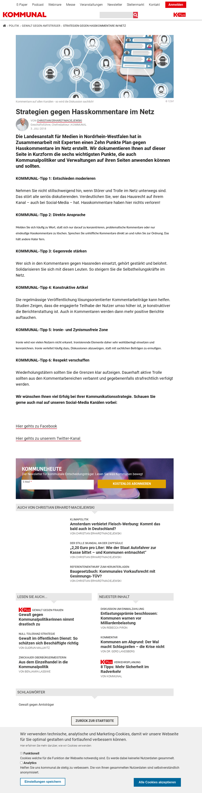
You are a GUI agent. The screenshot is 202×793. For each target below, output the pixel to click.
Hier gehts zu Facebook (36, 426)
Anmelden (175, 5)
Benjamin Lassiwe (37, 673)
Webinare (54, 5)
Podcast (38, 5)
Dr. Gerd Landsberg (121, 653)
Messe (70, 5)
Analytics (29, 763)
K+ (176, 15)
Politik (14, 25)
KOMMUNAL (114, 678)
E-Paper (22, 5)
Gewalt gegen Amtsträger (41, 25)
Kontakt (154, 5)
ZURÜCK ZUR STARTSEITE (95, 723)
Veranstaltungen (91, 5)
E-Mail (26, 481)
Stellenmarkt (135, 5)
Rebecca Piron (117, 630)
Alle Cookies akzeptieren (157, 782)
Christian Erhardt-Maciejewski (59, 120)
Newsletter (115, 5)
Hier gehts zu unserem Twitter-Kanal (48, 438)
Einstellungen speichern (42, 781)
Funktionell (31, 753)
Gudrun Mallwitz (37, 650)
